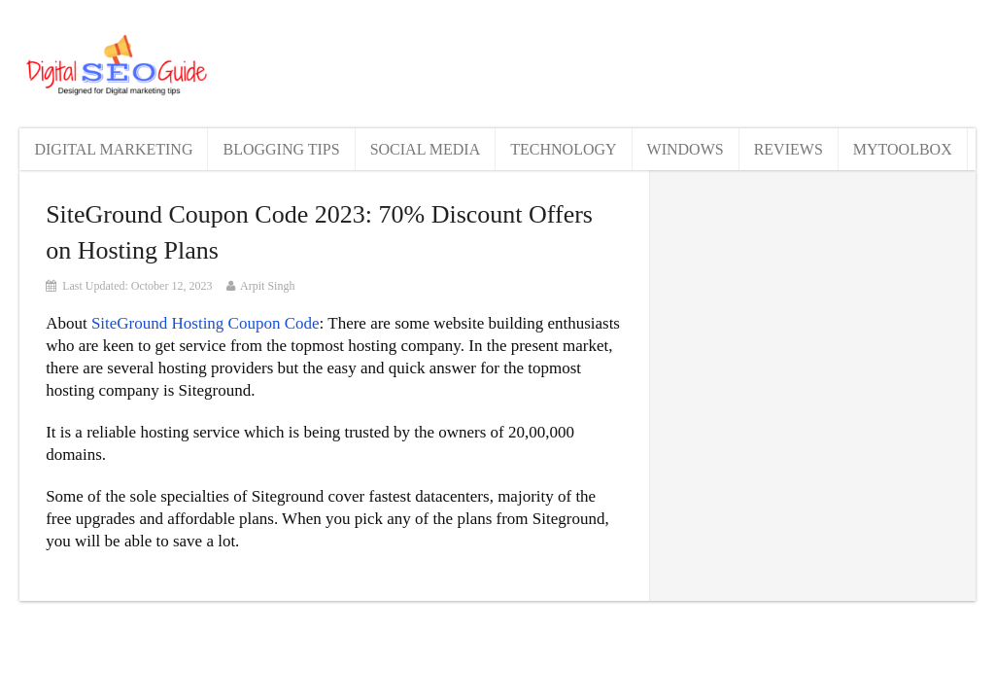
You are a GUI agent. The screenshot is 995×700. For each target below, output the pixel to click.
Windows (685, 149)
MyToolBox (902, 149)
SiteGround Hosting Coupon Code (205, 323)
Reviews (788, 149)
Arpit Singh (267, 286)
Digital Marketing (113, 149)
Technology (563, 149)
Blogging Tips (281, 149)
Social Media (425, 149)
